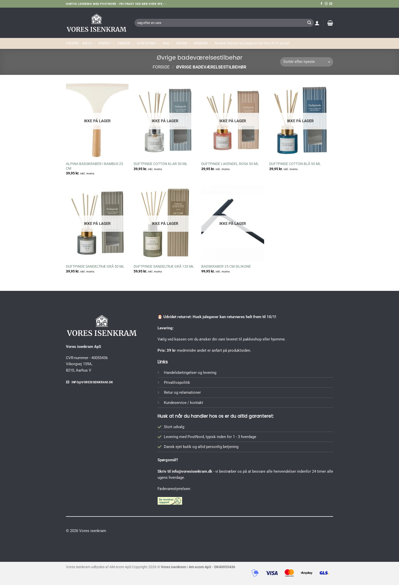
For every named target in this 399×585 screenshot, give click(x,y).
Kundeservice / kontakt (183, 402)
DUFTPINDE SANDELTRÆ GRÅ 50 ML (95, 266)
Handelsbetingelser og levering (190, 372)
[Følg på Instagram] (326, 3)
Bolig (88, 43)
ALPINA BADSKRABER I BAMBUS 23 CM (94, 166)
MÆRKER (202, 43)
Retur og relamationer (182, 392)
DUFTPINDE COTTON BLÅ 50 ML (295, 164)
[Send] (309, 23)
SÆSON (183, 43)
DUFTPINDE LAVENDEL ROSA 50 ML (230, 164)
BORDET (106, 43)
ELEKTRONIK (148, 43)
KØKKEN (125, 43)
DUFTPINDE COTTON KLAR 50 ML (161, 164)
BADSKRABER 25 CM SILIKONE (226, 266)
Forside (72, 43)
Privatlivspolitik (177, 382)
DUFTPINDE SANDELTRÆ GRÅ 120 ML (164, 266)
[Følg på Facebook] (321, 3)
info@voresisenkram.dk (192, 471)
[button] (317, 23)
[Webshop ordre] (306, 62)
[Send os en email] (330, 3)
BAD (168, 43)
